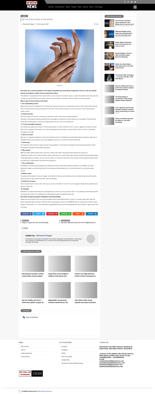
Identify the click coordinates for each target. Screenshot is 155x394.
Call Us (23, 350)
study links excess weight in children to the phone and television (58, 275)
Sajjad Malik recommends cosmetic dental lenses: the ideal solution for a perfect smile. (58, 301)
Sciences (85, 7)
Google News (66, 360)
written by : (39, 236)
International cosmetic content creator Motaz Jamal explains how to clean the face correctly (33, 275)
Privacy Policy (25, 356)
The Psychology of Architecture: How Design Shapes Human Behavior (123, 98)
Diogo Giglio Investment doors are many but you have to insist (123, 44)
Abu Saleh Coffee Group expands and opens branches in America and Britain (85, 301)
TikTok (64, 353)
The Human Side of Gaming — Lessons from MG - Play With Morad (124, 76)
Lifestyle (74, 7)
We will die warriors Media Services (72, 363)
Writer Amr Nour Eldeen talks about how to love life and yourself (124, 66)
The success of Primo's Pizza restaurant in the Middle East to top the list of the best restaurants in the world (124, 24)
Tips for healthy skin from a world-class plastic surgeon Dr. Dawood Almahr (33, 301)
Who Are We (25, 346)
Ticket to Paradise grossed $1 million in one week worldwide (124, 120)
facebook (64, 346)
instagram (65, 350)
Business (51, 7)
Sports (91, 7)
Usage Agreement (26, 353)
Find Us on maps (67, 356)
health (24, 16)
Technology (98, 7)
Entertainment (59, 7)
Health (68, 7)
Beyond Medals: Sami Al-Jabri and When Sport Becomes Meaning (123, 55)
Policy (79, 7)
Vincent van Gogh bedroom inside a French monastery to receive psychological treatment (85, 275)
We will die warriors (45, 391)
